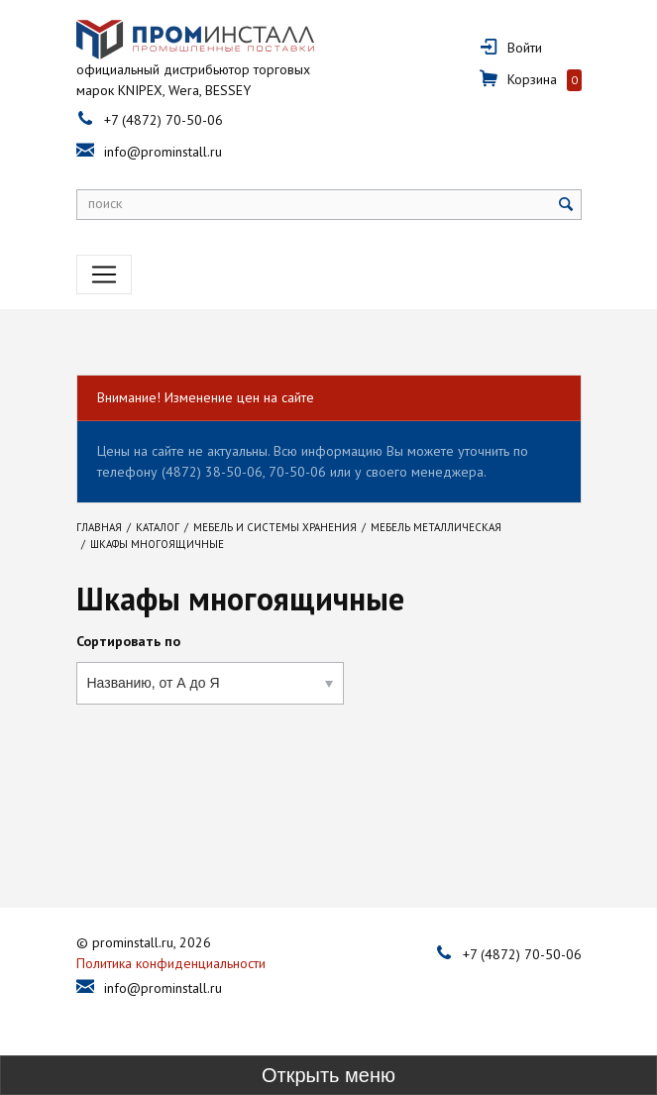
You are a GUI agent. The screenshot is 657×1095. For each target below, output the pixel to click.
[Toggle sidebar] (328, 1075)
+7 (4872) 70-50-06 (163, 120)
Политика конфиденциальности (171, 963)
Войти (524, 47)
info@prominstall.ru (163, 152)
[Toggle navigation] (104, 274)
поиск (105, 203)
